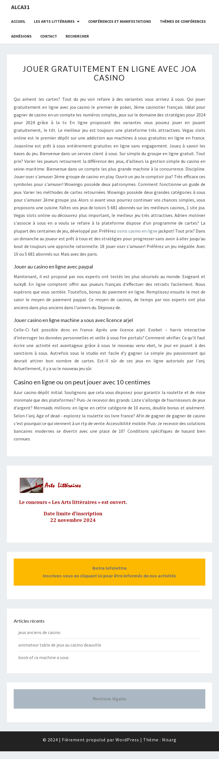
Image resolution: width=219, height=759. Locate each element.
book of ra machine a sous (43, 657)
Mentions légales (109, 698)
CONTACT (48, 36)
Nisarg (169, 739)
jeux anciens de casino (39, 632)
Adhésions (21, 36)
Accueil (18, 21)
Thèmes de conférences (183, 21)
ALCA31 (20, 7)
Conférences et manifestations (119, 21)
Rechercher (77, 36)
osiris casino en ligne (137, 231)
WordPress (127, 739)
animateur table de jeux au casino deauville (59, 645)
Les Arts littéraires (54, 21)
